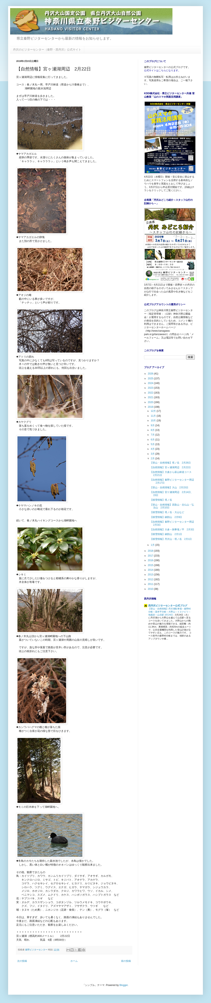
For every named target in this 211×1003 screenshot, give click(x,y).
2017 (151, 555)
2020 (151, 402)
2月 (153, 458)
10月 (154, 420)
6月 (153, 439)
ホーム (74, 961)
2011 (151, 584)
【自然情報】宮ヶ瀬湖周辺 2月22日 (170, 467)
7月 (153, 434)
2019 (151, 407)
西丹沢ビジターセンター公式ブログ (167, 605)
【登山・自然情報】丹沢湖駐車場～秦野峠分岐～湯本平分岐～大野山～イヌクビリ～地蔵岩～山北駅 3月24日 (169, 611)
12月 (154, 411)
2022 (151, 392)
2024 (151, 383)
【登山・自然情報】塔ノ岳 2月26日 (170, 462)
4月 (153, 449)
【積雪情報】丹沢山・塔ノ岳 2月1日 (171, 539)
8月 (153, 430)
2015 (151, 565)
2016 (151, 560)
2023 (151, 387)
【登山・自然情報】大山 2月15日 (169, 487)
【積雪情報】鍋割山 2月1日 (166, 534)
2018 (151, 550)
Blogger (123, 985)
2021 (151, 397)
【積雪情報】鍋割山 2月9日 (166, 517)
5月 (153, 444)
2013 (151, 574)
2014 (151, 569)
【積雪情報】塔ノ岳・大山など (167, 512)
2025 (151, 378)
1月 (153, 545)
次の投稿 (22, 961)
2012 (151, 579)
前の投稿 (126, 961)
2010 (151, 589)
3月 (153, 453)
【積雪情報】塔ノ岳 (161, 499)
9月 (153, 425)
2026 (151, 373)
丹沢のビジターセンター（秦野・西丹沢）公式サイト (47, 49)
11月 (154, 415)
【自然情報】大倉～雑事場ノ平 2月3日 (172, 529)
